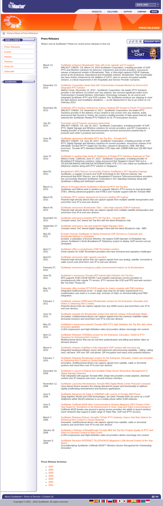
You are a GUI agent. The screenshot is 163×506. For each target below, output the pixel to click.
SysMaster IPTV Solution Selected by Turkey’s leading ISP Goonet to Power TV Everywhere (106, 108)
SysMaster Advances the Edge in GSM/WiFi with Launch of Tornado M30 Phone (100, 394)
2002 (50, 482)
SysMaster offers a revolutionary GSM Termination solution (90, 249)
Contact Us (47, 496)
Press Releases (30, 33)
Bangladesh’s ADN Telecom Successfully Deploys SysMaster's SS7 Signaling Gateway (104, 171)
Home (10, 33)
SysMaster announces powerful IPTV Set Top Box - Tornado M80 (93, 218)
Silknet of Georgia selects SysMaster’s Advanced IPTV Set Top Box (94, 187)
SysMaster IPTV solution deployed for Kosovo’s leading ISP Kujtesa (94, 197)
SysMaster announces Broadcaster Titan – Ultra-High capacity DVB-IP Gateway (100, 207)
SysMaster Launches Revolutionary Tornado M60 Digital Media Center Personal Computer (106, 383)
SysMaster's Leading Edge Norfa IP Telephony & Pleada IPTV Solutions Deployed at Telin (105, 156)
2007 (50, 466)
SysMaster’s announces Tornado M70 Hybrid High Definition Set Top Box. (97, 275)
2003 (50, 479)
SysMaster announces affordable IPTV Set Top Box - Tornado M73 (94, 138)
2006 (50, 469)
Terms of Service (32, 496)
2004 (50, 476)
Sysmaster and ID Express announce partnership (85, 123)
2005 (50, 473)
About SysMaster (13, 496)
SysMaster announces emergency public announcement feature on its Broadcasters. (103, 267)
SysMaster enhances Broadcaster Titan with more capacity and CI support (97, 65)
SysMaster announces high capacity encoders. (84, 257)
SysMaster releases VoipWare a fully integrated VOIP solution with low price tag (100, 347)
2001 (50, 485)
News (17, 33)
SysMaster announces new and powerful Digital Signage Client (92, 226)
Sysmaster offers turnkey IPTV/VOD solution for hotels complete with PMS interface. (102, 288)
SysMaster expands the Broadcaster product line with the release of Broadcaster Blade (104, 314)
